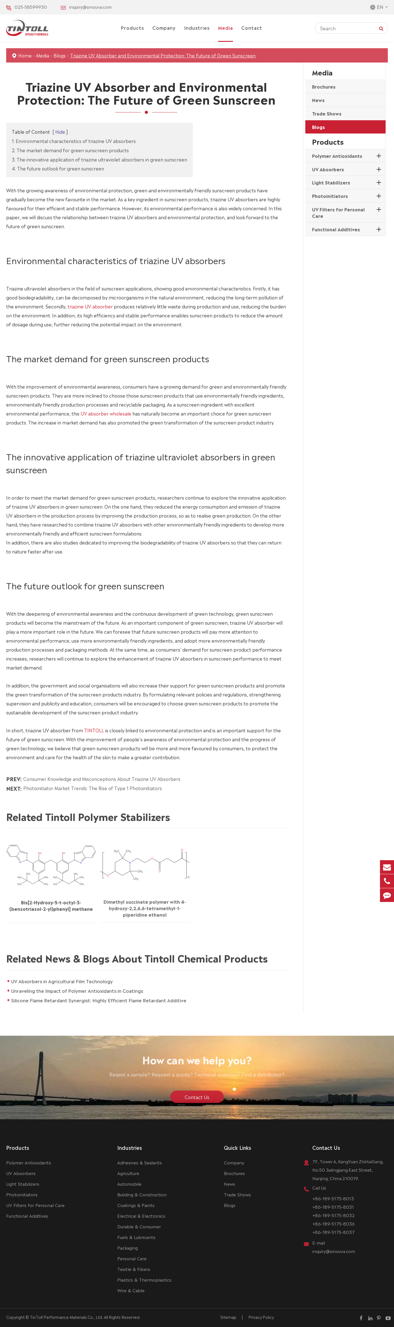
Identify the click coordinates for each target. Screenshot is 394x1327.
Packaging (127, 1247)
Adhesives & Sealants (139, 1162)
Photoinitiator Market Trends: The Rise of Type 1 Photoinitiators (92, 784)
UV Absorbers (328, 169)
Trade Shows (327, 113)
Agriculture (128, 1173)
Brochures (324, 86)
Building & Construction (142, 1194)
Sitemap (228, 1317)
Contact (251, 27)
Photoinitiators (330, 195)
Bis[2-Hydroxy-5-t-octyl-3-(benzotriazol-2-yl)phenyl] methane (51, 901)
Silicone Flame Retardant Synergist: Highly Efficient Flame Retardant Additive (102, 1000)
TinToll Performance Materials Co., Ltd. (66, 1317)
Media (225, 27)
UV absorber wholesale (106, 413)
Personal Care (131, 1258)
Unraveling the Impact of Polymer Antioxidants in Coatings (81, 990)
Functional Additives (336, 229)
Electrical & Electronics (141, 1215)
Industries (197, 27)
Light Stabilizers (331, 182)
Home (25, 55)
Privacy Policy (261, 1317)
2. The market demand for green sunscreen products (70, 150)
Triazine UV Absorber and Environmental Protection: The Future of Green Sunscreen (163, 55)
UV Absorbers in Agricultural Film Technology (66, 981)
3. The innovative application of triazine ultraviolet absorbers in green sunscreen (99, 159)
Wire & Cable (131, 1290)
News (318, 99)
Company (164, 27)
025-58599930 (31, 6)
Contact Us (197, 1100)
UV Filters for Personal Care (338, 212)
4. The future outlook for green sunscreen (58, 168)
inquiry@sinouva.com (90, 6)
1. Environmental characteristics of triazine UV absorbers (74, 140)
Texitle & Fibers (133, 1269)
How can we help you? (197, 1063)
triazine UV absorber (90, 306)
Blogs (60, 55)
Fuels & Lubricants (136, 1237)
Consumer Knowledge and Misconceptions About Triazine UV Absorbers (101, 774)
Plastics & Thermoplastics (144, 1279)
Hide (60, 131)
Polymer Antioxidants (337, 155)
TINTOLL (94, 730)
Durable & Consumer (139, 1226)
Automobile (129, 1183)
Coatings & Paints (136, 1205)
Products (132, 27)
